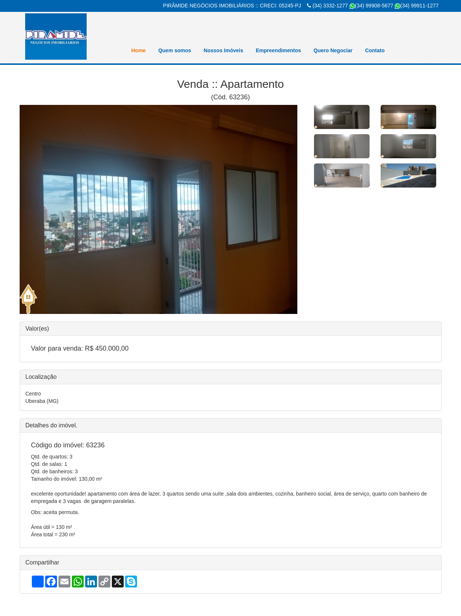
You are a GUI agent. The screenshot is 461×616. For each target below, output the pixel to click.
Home (138, 50)
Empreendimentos (278, 50)
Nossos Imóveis (223, 50)
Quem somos (174, 50)
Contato (375, 50)
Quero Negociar (333, 50)
